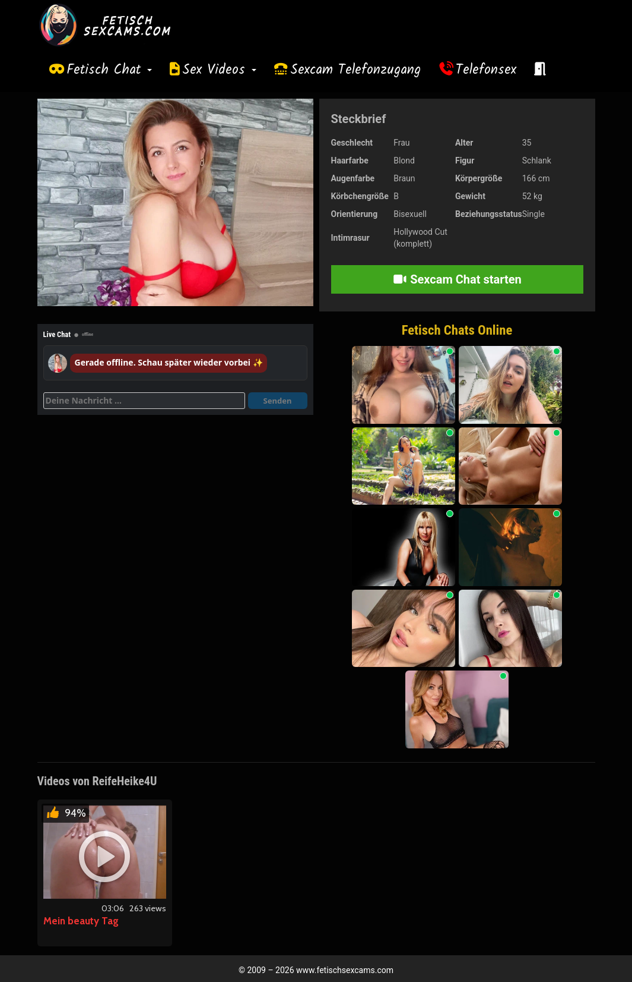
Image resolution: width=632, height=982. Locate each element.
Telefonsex (486, 70)
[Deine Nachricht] (144, 400)
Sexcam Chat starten (457, 279)
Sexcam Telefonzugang (355, 70)
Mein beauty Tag (81, 921)
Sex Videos (219, 70)
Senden (277, 400)
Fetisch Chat (109, 70)
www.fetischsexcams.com (344, 970)
